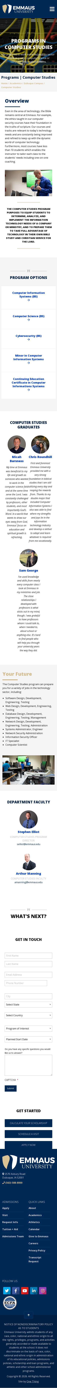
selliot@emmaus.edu (28, 844)
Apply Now (28, 1145)
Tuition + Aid (10, 1229)
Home (4, 83)
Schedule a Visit (28, 1134)
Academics (16, 83)
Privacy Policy (37, 1250)
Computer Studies (11, 87)
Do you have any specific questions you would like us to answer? (27, 1051)
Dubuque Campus (33, 83)
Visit (5, 1215)
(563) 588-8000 (13, 1182)
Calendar (34, 1229)
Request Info (10, 1222)
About (32, 1208)
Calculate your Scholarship (28, 1123)
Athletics (34, 1222)
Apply (5, 1208)
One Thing (33, 1381)
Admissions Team (13, 1236)
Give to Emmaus (38, 1236)
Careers (33, 1243)
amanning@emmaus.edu (28, 882)
